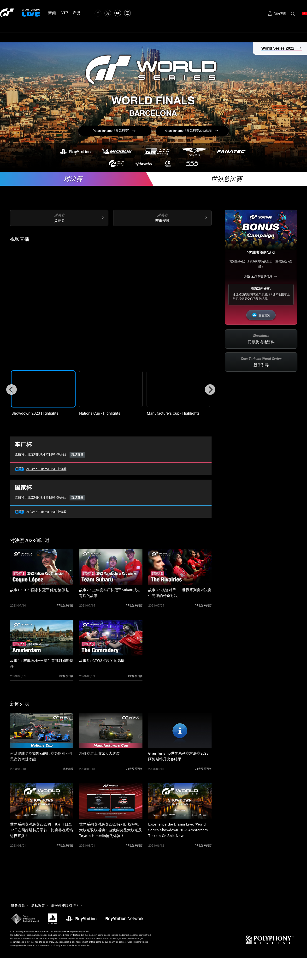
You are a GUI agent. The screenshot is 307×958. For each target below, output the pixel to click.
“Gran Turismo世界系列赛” (111, 130)
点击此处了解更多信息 (257, 276)
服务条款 (18, 905)
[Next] (210, 389)
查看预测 (264, 315)
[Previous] (11, 389)
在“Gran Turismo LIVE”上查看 (46, 469)
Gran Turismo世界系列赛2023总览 (188, 130)
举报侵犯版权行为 (65, 905)
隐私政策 (38, 905)
